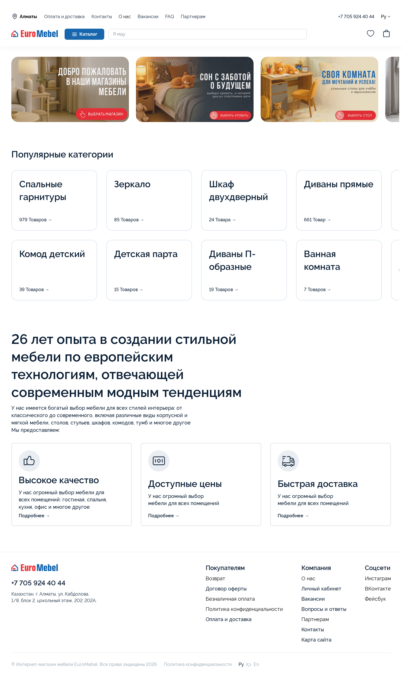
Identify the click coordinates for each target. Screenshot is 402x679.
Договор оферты (226, 589)
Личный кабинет (321, 589)
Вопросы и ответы (323, 609)
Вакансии (148, 16)
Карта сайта (316, 640)
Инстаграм (378, 578)
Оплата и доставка (64, 16)
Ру (386, 16)
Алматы (24, 16)
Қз (248, 664)
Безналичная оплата (230, 599)
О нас (125, 16)
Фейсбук (375, 599)
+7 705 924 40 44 (356, 16)
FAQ (169, 16)
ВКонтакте (378, 589)
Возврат (215, 578)
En (256, 664)
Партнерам (193, 16)
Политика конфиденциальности (244, 609)
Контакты (102, 16)
